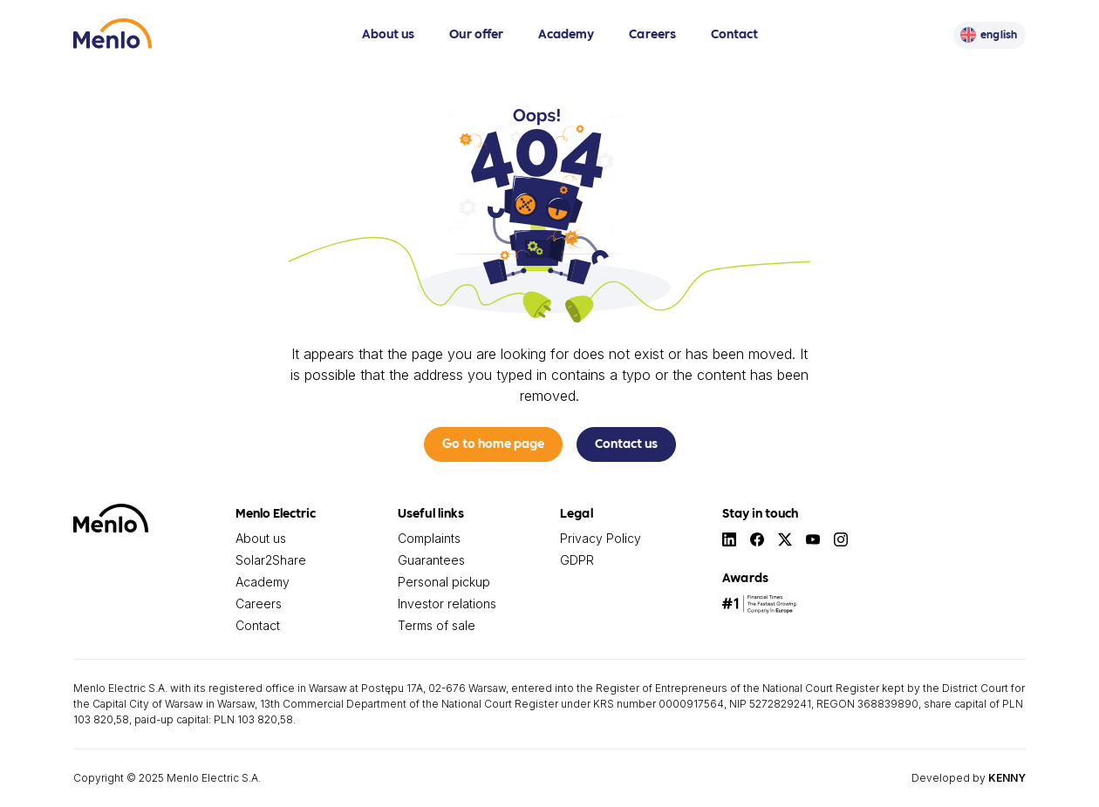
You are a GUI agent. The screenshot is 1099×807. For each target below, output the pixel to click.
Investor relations (447, 603)
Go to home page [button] (493, 442)
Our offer (476, 33)
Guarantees (431, 560)
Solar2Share (271, 560)
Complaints (429, 538)
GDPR (577, 560)
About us (388, 33)
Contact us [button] (626, 442)
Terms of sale (436, 625)
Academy (566, 33)
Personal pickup (444, 581)
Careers (652, 33)
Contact (734, 33)
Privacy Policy (600, 538)
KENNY (1007, 777)
